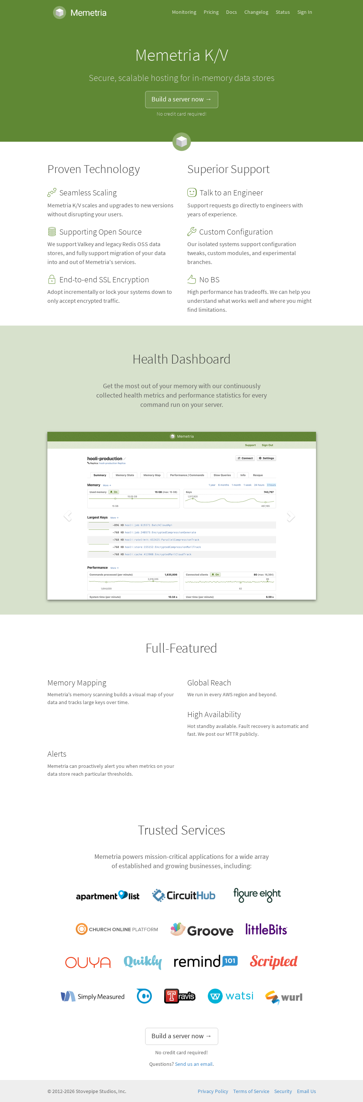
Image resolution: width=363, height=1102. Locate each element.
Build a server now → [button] (181, 99)
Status (283, 12)
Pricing (211, 12)
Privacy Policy (213, 1091)
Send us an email (194, 1064)
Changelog (256, 12)
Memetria (80, 12)
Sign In (304, 12)
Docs (231, 12)
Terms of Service (251, 1091)
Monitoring (184, 12)
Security (283, 1091)
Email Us (306, 1091)
